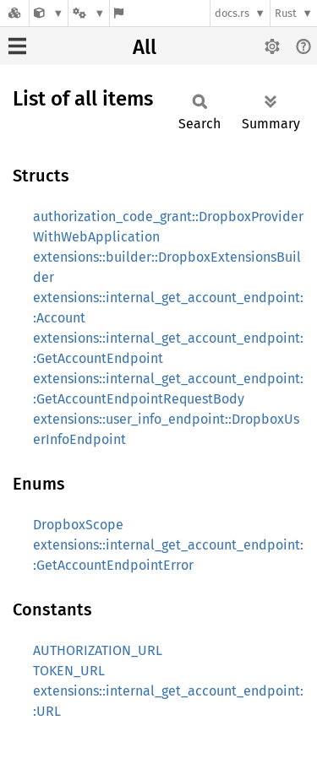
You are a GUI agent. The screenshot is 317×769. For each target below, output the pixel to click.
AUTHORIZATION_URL (97, 650)
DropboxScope (78, 525)
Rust (286, 13)
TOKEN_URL (69, 671)
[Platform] (88, 13)
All (144, 47)
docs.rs (232, 13)
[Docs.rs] (14, 13)
